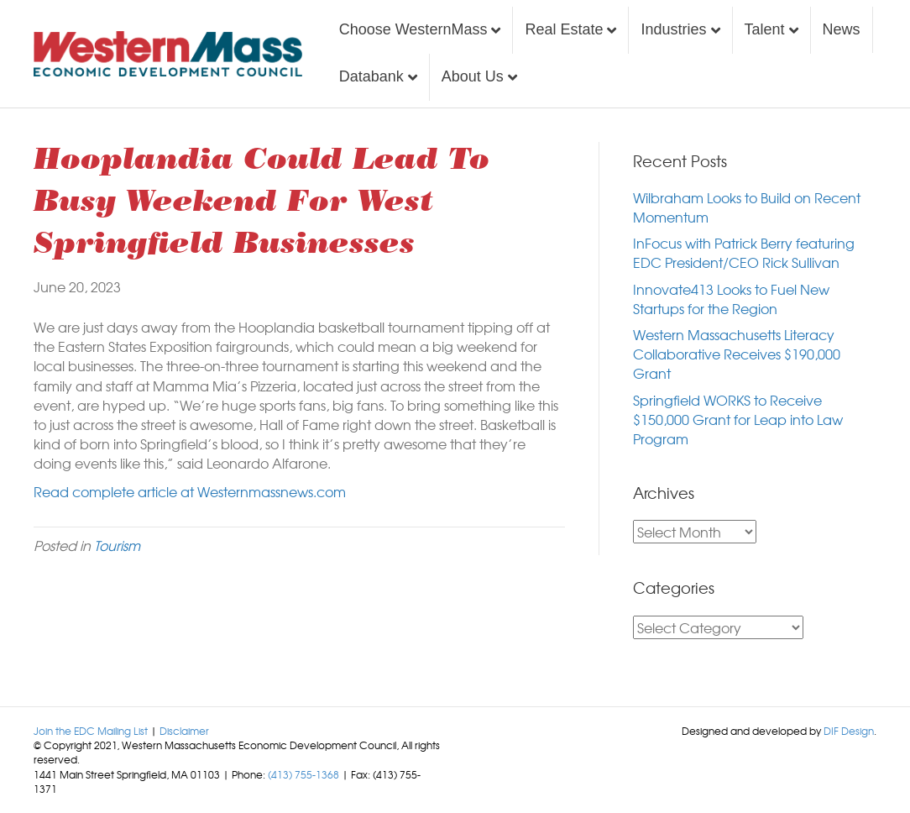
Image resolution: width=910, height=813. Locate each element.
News (841, 29)
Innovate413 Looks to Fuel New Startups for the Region (731, 298)
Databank (371, 76)
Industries (673, 29)
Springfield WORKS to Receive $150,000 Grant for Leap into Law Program (738, 419)
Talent (765, 29)
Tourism (117, 545)
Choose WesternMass (413, 29)
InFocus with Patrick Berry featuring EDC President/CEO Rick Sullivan (744, 252)
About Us (473, 76)
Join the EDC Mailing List (91, 730)
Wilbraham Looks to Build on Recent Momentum (746, 207)
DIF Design (849, 730)
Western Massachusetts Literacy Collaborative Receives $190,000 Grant (736, 353)
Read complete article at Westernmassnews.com (190, 491)
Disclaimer (184, 730)
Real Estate (564, 29)
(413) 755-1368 (303, 774)
